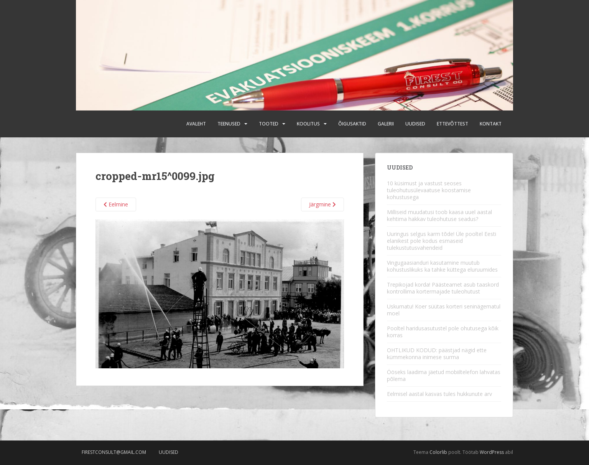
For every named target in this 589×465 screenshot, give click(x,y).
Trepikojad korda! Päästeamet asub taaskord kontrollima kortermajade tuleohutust (443, 288)
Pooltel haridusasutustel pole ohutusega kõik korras (443, 332)
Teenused (228, 123)
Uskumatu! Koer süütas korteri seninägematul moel (443, 310)
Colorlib (438, 452)
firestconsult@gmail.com (114, 452)
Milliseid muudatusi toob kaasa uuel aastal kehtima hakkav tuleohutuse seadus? (439, 215)
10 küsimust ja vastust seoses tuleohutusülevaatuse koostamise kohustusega (429, 190)
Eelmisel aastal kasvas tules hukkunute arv (439, 393)
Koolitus (308, 123)
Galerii (386, 123)
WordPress (492, 452)
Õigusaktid (352, 123)
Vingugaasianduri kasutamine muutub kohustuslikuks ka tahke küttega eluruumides (442, 266)
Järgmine (322, 204)
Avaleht (196, 123)
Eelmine (116, 204)
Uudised (415, 123)
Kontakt (491, 123)
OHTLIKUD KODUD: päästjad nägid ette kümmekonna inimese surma (437, 353)
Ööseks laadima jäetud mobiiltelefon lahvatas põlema (443, 375)
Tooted (268, 123)
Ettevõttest (452, 123)
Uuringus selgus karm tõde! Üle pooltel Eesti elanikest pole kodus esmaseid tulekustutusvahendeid (441, 240)
